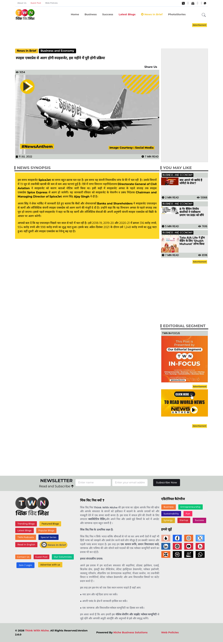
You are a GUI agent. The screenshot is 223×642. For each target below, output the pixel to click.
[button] (204, 15)
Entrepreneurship (191, 507)
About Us (22, 3)
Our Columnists (63, 557)
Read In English (26, 544)
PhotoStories (177, 14)
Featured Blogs (50, 523)
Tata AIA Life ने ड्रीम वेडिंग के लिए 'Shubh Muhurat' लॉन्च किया (192, 241)
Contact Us (23, 557)
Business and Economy (57, 50)
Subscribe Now (166, 482)
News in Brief (152, 14)
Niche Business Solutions (130, 632)
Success (107, 14)
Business (91, 14)
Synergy (168, 520)
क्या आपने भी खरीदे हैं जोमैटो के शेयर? (191, 182)
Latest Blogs (127, 14)
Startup (184, 520)
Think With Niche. (37, 630)
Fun (188, 513)
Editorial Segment (184, 326)
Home (75, 14)
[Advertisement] (116, 32)
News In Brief (26, 50)
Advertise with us (50, 564)
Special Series (48, 537)
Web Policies (51, 3)
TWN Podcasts (26, 537)
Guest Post (35, 3)
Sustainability (171, 513)
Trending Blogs (26, 523)
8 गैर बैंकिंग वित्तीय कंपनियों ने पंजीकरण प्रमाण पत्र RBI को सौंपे (192, 212)
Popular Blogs (46, 530)
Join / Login (25, 565)
